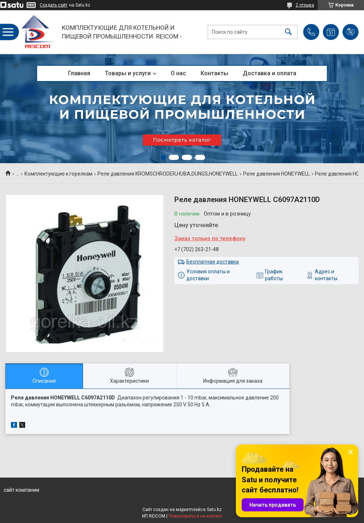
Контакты (214, 73)
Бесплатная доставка (212, 262)
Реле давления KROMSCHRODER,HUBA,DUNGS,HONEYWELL (168, 174)
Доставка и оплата (269, 73)
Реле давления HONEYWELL (276, 174)
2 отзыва (305, 5)
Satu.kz (214, 509)
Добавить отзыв (351, 32)
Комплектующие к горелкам (58, 174)
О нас (178, 73)
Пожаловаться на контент (195, 516)
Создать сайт (53, 5)
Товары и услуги (128, 73)
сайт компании (21, 490)
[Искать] (288, 32)
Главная (79, 73)
